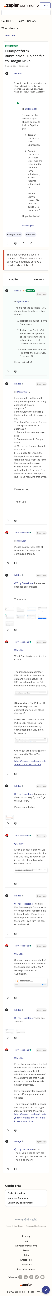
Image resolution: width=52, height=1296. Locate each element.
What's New (10, 28)
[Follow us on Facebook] (20, 1277)
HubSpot (30, 234)
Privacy (40, 1292)
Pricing (26, 1236)
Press (26, 1250)
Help (26, 1241)
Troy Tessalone (21, 532)
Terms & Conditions (14, 1226)
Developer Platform (26, 1245)
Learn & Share (27, 21)
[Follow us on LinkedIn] (26, 1277)
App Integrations (26, 1269)
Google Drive (14, 234)
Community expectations (20, 1202)
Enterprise (26, 1259)
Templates (26, 1264)
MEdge (17, 383)
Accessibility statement (36, 1226)
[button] (45, 5)
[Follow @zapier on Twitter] (37, 1277)
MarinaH (18, 290)
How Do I (10, 35)
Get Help (8, 21)
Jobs (26, 1255)
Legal (31, 1292)
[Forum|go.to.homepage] (20, 5)
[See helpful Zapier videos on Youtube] (42, 1277)
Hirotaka (18, 73)
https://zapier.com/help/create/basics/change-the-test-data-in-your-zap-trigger (30, 1117)
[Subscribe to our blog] (31, 1277)
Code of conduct (16, 1193)
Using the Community (18, 1198)
